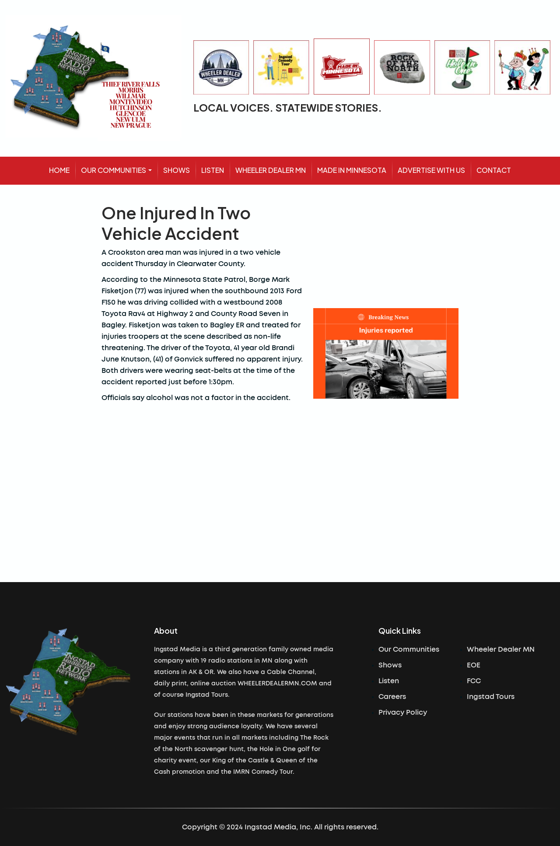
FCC (474, 681)
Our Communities (408, 649)
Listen (388, 681)
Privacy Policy (402, 712)
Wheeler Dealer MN (501, 649)
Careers (392, 696)
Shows (390, 665)
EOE (473, 665)
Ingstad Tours (490, 696)
